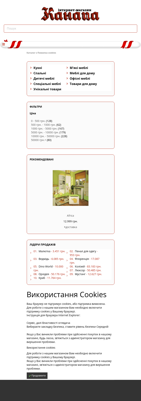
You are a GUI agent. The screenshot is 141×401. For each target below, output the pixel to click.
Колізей (80, 266)
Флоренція (82, 259)
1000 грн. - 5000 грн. (44, 128)
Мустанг (80, 274)
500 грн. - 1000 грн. (43, 124)
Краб (42, 278)
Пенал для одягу (85, 251)
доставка (71, 227)
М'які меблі (79, 68)
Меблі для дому (82, 73)
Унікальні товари (47, 89)
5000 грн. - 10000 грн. (45, 132)
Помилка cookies (47, 52)
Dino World (46, 266)
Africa (70, 215)
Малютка (44, 251)
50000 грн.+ (38, 140)
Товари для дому (83, 84)
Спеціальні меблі (47, 84)
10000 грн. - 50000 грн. (45, 136)
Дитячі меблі (44, 78)
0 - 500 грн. (38, 121)
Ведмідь (44, 259)
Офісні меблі (80, 78)
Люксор (80, 270)
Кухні (38, 68)
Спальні (40, 73)
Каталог (31, 52)
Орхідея (44, 274)
